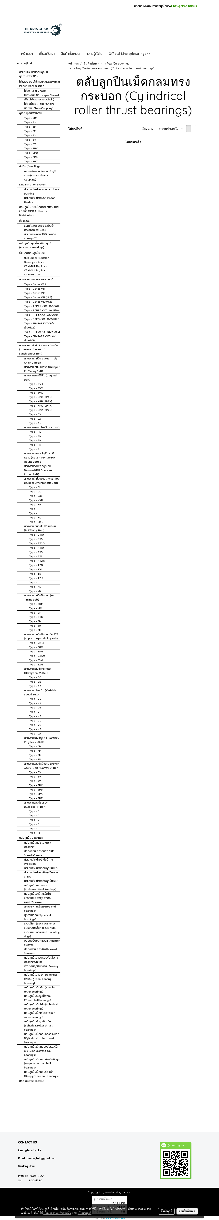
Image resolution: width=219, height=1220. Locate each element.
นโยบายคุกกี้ (84, 1213)
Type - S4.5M (37, 656)
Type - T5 (35, 574)
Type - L (34, 513)
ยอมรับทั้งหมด (187, 1211)
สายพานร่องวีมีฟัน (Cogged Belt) (40, 377)
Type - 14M (30, 118)
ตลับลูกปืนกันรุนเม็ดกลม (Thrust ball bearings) (37, 998)
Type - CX (35, 414)
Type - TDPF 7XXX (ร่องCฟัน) (41, 306)
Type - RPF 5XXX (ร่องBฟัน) (41, 315)
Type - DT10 (36, 535)
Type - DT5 (36, 539)
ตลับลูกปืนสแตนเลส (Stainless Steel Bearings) (40, 887)
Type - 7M (35, 751)
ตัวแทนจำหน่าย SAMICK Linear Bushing (41, 191)
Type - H (34, 509)
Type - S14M (36, 643)
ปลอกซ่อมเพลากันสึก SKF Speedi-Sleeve (39, 853)
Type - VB (35, 729)
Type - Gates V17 (34, 289)
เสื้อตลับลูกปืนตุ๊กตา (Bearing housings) (41, 968)
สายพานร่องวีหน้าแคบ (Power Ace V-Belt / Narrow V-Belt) (41, 766)
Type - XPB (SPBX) (40, 401)
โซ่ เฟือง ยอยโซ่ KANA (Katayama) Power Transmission (39, 84)
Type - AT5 (36, 552)
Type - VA (35, 734)
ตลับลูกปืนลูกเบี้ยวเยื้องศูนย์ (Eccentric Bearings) (35, 245)
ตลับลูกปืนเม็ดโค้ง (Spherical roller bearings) (41, 1006)
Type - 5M (30, 127)
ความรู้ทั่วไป (94, 53)
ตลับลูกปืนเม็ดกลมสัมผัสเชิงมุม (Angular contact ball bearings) (41, 1063)
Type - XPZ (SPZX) (40, 410)
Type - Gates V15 (34, 293)
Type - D (34, 815)
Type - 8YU (36, 617)
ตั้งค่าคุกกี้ (166, 1211)
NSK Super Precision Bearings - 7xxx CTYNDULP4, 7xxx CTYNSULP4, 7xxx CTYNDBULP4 (36, 266)
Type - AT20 (37, 543)
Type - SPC (31, 148)
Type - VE (35, 716)
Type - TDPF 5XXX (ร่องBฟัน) (41, 310)
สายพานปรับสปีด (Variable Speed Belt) (40, 692)
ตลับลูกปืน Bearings (31, 838)
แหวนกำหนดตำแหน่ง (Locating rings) (42, 934)
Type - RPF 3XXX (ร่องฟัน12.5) (42, 319)
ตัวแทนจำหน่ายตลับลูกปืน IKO (40, 868)
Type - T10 (35, 569)
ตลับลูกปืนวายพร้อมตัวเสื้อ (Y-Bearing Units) (42, 960)
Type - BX (35, 419)
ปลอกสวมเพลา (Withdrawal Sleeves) (40, 951)
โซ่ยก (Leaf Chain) (35, 91)
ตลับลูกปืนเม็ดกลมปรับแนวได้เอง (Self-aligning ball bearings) (40, 1051)
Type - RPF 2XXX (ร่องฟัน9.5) (42, 332)
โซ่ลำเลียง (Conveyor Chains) (41, 95)
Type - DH (35, 487)
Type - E (34, 811)
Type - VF (35, 712)
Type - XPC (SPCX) (40, 397)
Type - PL (35, 432)
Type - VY (35, 699)
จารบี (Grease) (33, 902)
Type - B (34, 824)
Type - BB (35, 682)
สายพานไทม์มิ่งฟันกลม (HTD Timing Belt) (40, 597)
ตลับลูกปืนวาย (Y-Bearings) (40, 975)
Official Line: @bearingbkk (130, 53)
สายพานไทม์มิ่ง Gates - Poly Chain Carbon (40, 360)
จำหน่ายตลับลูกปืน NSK (32, 253)
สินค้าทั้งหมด (70, 53)
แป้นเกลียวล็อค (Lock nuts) (40, 928)
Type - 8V (30, 135)
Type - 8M (30, 122)
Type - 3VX (36, 393)
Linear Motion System (32, 184)
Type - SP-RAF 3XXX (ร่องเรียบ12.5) (40, 325)
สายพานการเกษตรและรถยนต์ (36, 279)
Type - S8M (36, 647)
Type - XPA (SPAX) (40, 406)
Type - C (34, 820)
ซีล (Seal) (24, 221)
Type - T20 (36, 565)
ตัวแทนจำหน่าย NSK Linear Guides (39, 200)
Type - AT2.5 (37, 561)
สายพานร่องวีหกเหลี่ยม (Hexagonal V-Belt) (37, 671)
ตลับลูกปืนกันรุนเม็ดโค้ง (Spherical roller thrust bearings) (38, 1025)
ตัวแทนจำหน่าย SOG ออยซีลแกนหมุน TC (40, 236)
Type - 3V (30, 144)
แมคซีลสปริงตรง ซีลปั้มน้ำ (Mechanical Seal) (39, 228)
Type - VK (35, 703)
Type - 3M (30, 131)
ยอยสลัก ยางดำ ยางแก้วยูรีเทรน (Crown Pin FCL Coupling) (40, 175)
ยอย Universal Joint (31, 1081)
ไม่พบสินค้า (76, 129)
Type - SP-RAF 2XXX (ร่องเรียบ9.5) (40, 338)
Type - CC (35, 677)
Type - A (34, 828)
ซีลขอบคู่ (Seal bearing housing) (37, 981)
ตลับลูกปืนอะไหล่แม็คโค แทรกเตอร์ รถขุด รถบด (37, 896)
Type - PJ (34, 449)
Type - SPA (31, 157)
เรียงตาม (148, 129)
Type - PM (35, 436)
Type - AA (35, 686)
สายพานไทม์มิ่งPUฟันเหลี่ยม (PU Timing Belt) (40, 528)
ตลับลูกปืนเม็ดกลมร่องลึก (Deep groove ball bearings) (41, 1074)
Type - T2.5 (36, 578)
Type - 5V (30, 140)
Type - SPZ (31, 161)
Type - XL (35, 518)
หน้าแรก (27, 53)
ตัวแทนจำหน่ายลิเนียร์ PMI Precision (38, 862)
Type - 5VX (36, 388)
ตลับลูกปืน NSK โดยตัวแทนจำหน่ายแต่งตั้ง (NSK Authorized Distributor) (39, 211)
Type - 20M (36, 604)
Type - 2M (35, 630)
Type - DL (35, 491)
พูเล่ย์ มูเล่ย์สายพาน (30, 113)
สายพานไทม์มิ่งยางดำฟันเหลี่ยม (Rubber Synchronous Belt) (41, 481)
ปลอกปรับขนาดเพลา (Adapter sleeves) (42, 943)
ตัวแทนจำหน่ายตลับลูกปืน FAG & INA (41, 874)
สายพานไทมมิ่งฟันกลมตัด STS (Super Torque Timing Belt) (41, 636)
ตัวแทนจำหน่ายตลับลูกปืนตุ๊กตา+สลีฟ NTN (33, 74)
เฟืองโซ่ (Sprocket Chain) (39, 99)
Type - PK (35, 445)
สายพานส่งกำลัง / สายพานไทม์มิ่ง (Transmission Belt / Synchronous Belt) (38, 349)
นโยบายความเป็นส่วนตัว (57, 1213)
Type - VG (35, 707)
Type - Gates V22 (35, 284)
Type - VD (35, 721)
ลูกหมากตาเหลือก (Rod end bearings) (40, 909)
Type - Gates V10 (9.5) (38, 302)
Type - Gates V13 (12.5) (38, 297)
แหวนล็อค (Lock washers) (39, 924)
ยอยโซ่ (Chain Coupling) (38, 108)
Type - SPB (31, 153)
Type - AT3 (36, 556)
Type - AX (35, 423)
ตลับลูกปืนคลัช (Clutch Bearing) (37, 845)
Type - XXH (36, 500)
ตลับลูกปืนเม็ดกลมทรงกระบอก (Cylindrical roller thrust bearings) (41, 1038)
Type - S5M (36, 651)
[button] (157, 53)
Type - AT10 (36, 548)
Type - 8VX (36, 384)
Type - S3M (36, 660)
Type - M (34, 833)
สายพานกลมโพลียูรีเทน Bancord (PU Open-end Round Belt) (38, 470)
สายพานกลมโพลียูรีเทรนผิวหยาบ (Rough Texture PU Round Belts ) (39, 457)
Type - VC (35, 725)
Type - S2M (36, 664)
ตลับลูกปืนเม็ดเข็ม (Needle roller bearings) (39, 989)
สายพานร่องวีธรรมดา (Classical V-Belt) (36, 805)
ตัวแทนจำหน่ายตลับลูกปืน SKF (41, 881)
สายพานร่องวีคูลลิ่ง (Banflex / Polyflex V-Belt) (41, 740)
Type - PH (35, 440)
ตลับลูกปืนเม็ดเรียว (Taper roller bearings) (39, 1015)
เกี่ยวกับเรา (47, 53)
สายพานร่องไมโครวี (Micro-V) (41, 427)
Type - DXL (35, 496)
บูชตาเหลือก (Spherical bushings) (37, 917)
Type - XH (35, 504)
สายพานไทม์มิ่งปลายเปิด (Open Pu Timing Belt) (42, 369)
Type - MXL (36, 522)
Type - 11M (35, 746)
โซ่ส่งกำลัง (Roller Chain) (39, 104)
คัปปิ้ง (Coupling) (29, 166)
